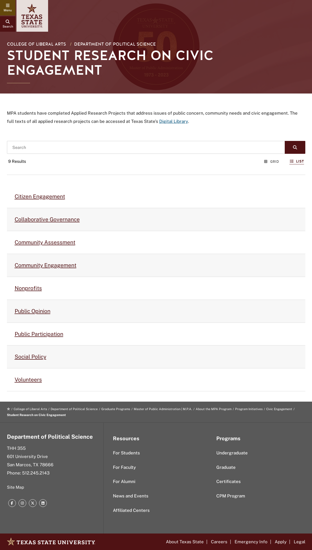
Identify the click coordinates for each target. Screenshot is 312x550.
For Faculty (124, 467)
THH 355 (16, 448)
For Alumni (124, 481)
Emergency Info (251, 541)
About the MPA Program (213, 409)
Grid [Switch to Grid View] (271, 161)
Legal (299, 541)
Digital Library (173, 121)
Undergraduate (232, 452)
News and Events (130, 495)
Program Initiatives (249, 409)
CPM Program (230, 495)
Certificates (228, 481)
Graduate (226, 467)
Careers (219, 541)
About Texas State (185, 541)
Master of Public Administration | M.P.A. (163, 409)
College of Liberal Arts (36, 44)
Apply (281, 541)
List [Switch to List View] (296, 161)
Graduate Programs (115, 409)
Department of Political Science (115, 44)
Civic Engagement (279, 409)
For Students (126, 452)
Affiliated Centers (131, 510)
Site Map (15, 487)
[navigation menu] (7, 7)
